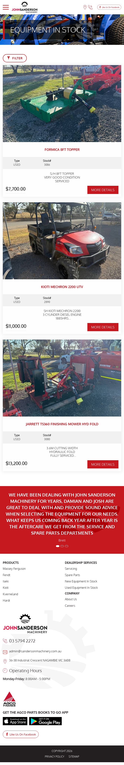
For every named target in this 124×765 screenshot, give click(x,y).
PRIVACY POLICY (54, 756)
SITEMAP (74, 756)
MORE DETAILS (103, 190)
